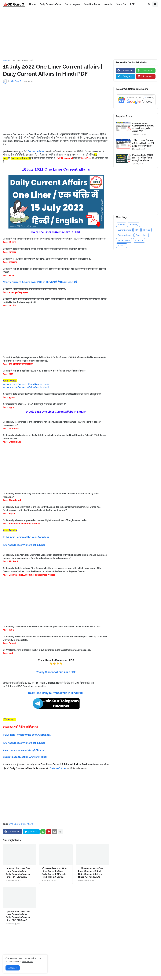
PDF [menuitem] (132, 4)
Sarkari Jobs (141, 235)
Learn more (27, 961)
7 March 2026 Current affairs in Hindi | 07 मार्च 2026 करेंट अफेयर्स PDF (143, 143)
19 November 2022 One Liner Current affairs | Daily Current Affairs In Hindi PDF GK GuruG (18, 872)
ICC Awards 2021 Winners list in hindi (24, 743)
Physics (146, 230)
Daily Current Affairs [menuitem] (50, 4)
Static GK (122, 245)
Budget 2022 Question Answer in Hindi (25, 757)
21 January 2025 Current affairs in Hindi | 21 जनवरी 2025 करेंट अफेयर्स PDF (143, 127)
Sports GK (139, 240)
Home (6, 60)
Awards (121, 225)
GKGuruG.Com (58, 768)
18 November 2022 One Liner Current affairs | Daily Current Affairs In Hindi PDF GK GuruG (54, 872)
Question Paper (125, 235)
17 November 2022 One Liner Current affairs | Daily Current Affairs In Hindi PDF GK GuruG (90, 872)
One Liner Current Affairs (23, 60)
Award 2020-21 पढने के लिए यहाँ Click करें (24, 750)
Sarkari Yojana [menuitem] (72, 4)
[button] (149, 4)
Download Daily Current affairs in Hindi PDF (55, 692)
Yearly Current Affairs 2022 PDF (56, 672)
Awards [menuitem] (108, 4)
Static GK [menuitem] (121, 4)
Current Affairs (124, 230)
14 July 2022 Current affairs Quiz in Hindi (26, 387)
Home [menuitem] (32, 4)
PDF (137, 230)
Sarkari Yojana (124, 240)
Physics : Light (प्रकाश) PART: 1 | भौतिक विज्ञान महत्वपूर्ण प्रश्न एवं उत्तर (142, 158)
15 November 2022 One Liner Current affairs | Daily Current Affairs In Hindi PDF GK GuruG (18, 916)
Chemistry (133, 225)
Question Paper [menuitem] (92, 4)
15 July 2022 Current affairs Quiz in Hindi (26, 384)
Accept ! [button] (12, 968)
